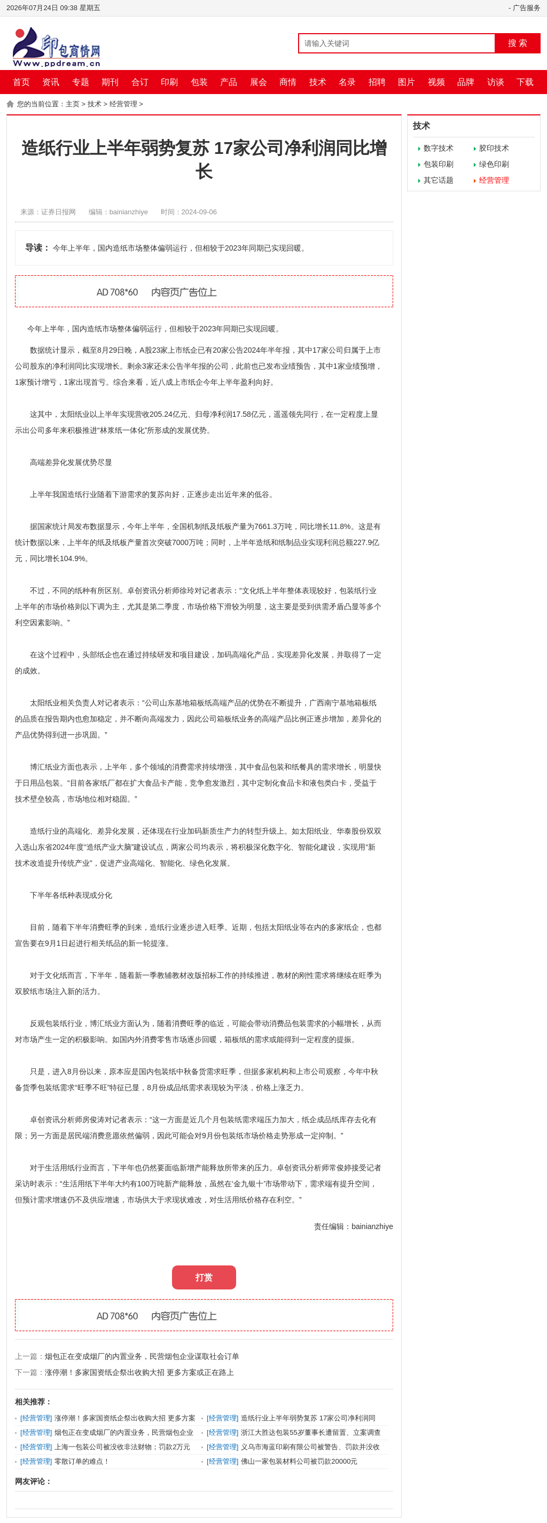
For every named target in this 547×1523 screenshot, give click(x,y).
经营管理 (123, 104)
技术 (317, 82)
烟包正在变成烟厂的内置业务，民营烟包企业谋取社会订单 (142, 1356)
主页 (73, 104)
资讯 (50, 82)
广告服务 (527, 8)
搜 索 (517, 43)
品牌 (465, 82)
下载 (525, 82)
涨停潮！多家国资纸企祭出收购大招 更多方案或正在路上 (139, 1372)
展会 (258, 82)
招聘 (377, 82)
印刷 (169, 82)
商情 (287, 82)
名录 (347, 82)
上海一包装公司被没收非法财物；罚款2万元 (122, 1447)
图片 (406, 82)
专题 (80, 82)
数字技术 (439, 148)
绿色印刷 (494, 164)
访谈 (495, 82)
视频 (436, 82)
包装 (199, 82)
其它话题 (439, 180)
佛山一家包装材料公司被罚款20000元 (299, 1461)
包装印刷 (439, 164)
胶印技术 (494, 148)
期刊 (110, 82)
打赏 (204, 1277)
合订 (140, 82)
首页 (21, 82)
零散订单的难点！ (82, 1461)
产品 (228, 82)
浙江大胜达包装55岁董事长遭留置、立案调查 (310, 1432)
